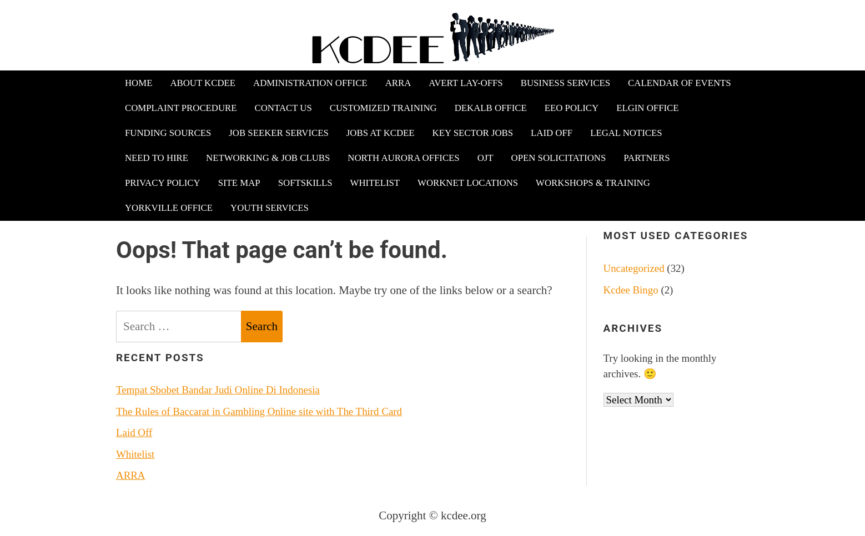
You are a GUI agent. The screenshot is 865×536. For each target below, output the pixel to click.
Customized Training (383, 108)
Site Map (239, 183)
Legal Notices (626, 133)
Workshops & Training (593, 183)
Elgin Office (647, 108)
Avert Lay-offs (465, 83)
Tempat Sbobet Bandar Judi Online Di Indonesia (218, 390)
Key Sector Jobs (472, 133)
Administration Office (310, 83)
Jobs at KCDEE (380, 133)
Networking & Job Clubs (268, 158)
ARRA (398, 83)
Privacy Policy (162, 183)
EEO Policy (572, 108)
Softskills (305, 183)
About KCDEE (202, 83)
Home (138, 83)
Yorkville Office (169, 208)
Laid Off (551, 133)
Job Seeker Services (279, 133)
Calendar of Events (679, 83)
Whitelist (375, 183)
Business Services (565, 83)
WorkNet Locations (468, 183)
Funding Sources (168, 133)
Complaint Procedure (181, 108)
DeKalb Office (491, 108)
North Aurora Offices (403, 158)
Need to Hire (156, 158)
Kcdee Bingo (631, 290)
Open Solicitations (558, 158)
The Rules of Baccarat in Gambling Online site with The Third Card (259, 411)
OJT (485, 158)
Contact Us (283, 108)
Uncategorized (634, 268)
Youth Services (269, 208)
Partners (646, 158)
